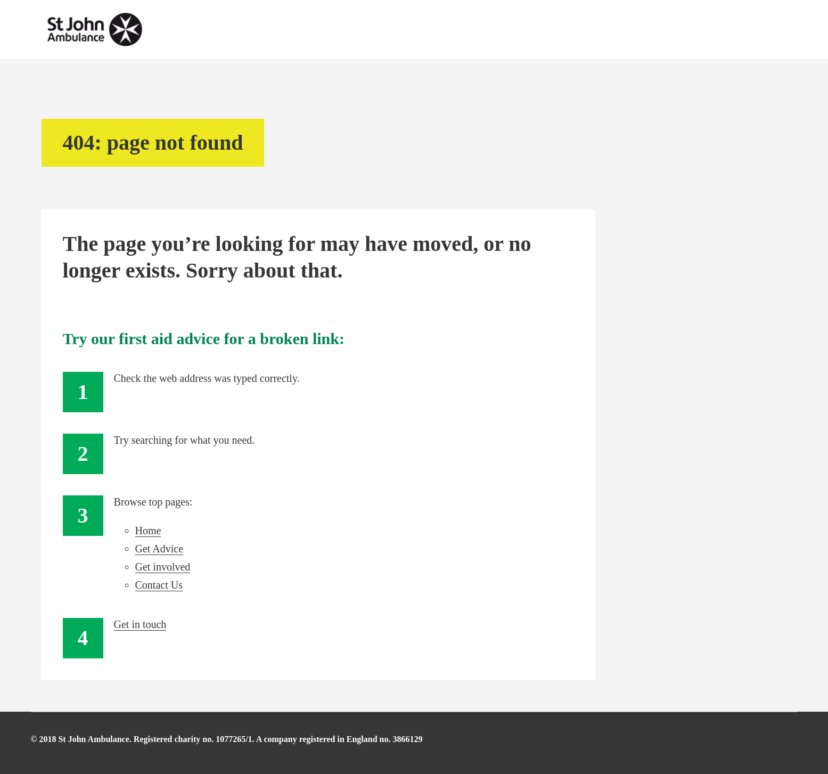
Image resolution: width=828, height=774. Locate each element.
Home (148, 530)
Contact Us (159, 585)
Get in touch (140, 624)
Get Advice (159, 549)
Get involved (163, 567)
